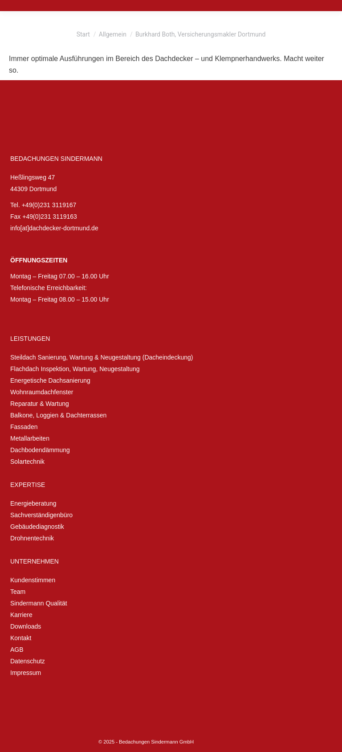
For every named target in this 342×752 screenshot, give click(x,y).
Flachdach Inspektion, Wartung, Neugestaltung (75, 368)
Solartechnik (27, 461)
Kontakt (20, 638)
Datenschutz (27, 661)
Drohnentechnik (32, 538)
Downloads (25, 626)
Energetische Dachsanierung (50, 380)
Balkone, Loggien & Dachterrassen (58, 415)
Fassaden (23, 426)
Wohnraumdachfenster (41, 392)
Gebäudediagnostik (37, 526)
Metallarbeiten (29, 438)
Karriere (21, 614)
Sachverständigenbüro (41, 515)
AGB (17, 649)
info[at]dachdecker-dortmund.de (54, 228)
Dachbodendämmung (40, 450)
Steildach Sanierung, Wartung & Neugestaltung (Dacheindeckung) (101, 357)
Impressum (25, 672)
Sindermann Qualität (38, 603)
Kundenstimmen (32, 580)
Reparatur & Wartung (39, 403)
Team (17, 591)
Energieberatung (33, 503)
